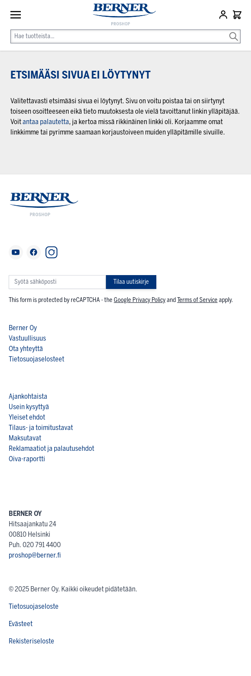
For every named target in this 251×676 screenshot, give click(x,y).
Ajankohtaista (28, 396)
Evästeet (21, 624)
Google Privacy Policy (139, 300)
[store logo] (120, 14)
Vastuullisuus (27, 338)
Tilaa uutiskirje (131, 281)
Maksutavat (25, 438)
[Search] (233, 30)
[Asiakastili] (224, 14)
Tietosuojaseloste (34, 606)
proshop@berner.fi (35, 555)
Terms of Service (197, 300)
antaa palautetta (46, 122)
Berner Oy (23, 328)
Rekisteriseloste (31, 641)
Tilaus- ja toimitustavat (41, 427)
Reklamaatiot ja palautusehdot (51, 448)
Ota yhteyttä (26, 349)
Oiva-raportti (27, 459)
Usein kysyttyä (29, 407)
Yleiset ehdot (27, 417)
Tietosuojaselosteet (36, 359)
